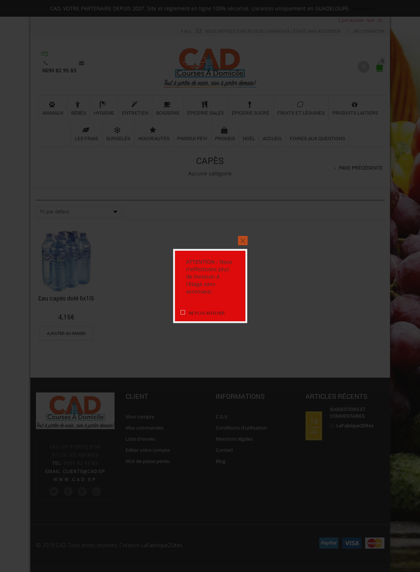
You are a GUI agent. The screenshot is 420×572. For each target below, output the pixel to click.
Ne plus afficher (206, 313)
